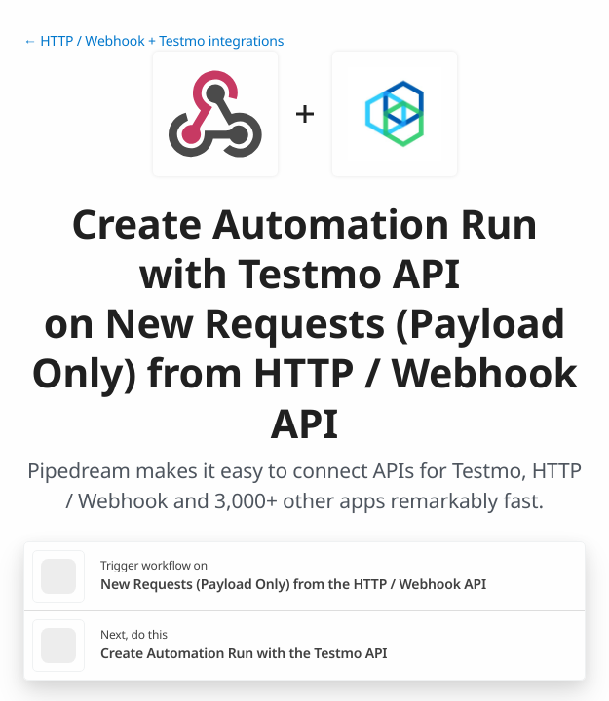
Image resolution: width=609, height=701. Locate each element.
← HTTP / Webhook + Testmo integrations (153, 41)
